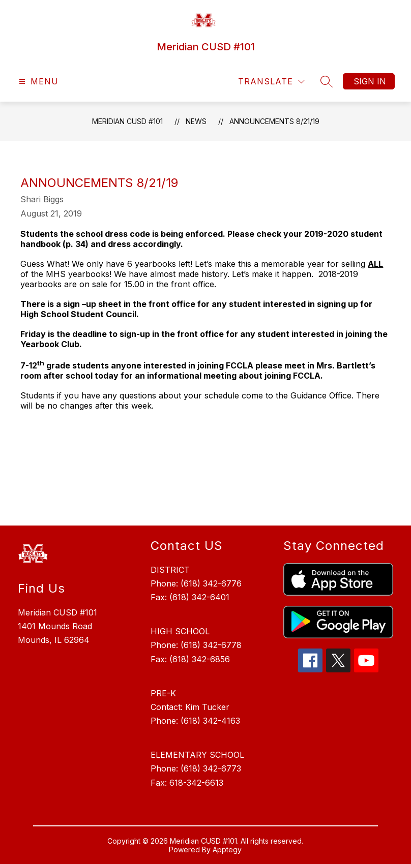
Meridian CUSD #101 (127, 121)
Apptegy (227, 849)
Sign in (370, 81)
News (196, 121)
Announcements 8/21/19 (274, 121)
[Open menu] (37, 81)
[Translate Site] (271, 81)
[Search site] (326, 81)
